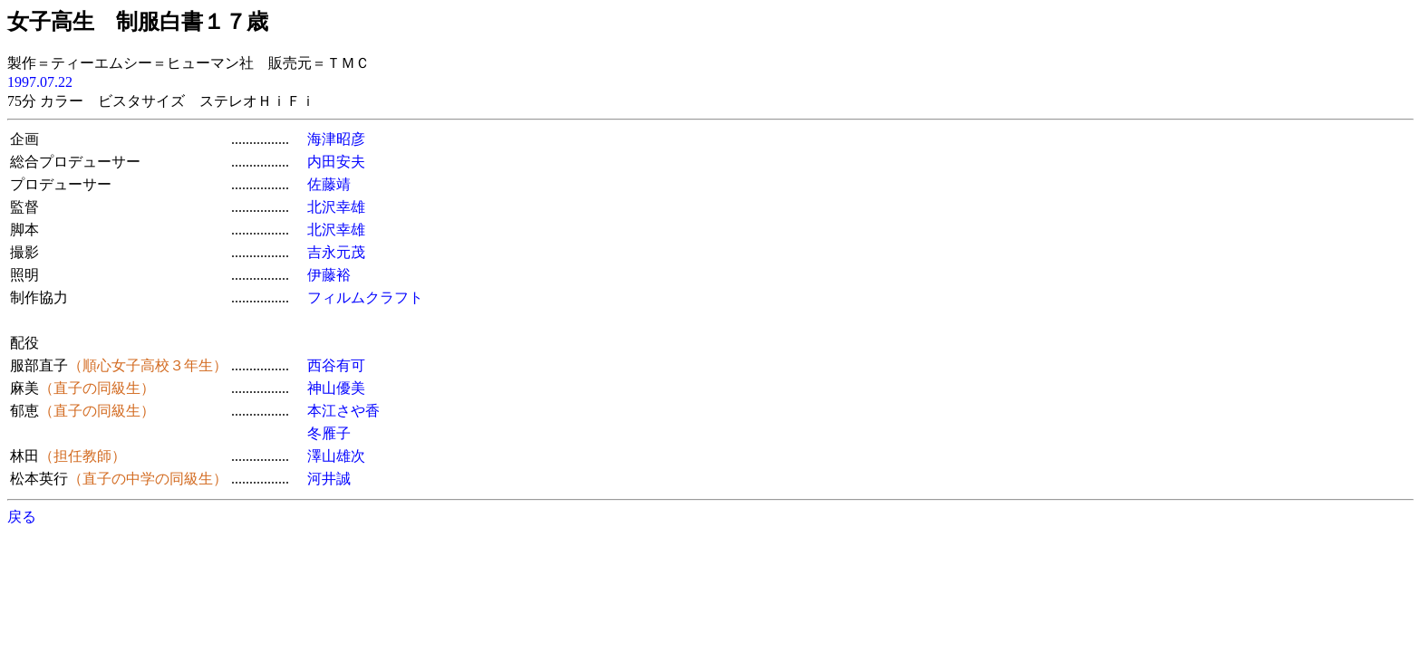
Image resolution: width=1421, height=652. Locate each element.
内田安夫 (336, 161)
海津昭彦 (336, 139)
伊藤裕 (329, 275)
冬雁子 (329, 433)
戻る (21, 516)
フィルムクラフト (365, 297)
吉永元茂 (336, 252)
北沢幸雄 (336, 207)
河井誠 (329, 478)
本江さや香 (343, 410)
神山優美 (336, 388)
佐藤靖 (329, 184)
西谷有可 (336, 365)
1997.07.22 (39, 82)
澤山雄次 (336, 456)
